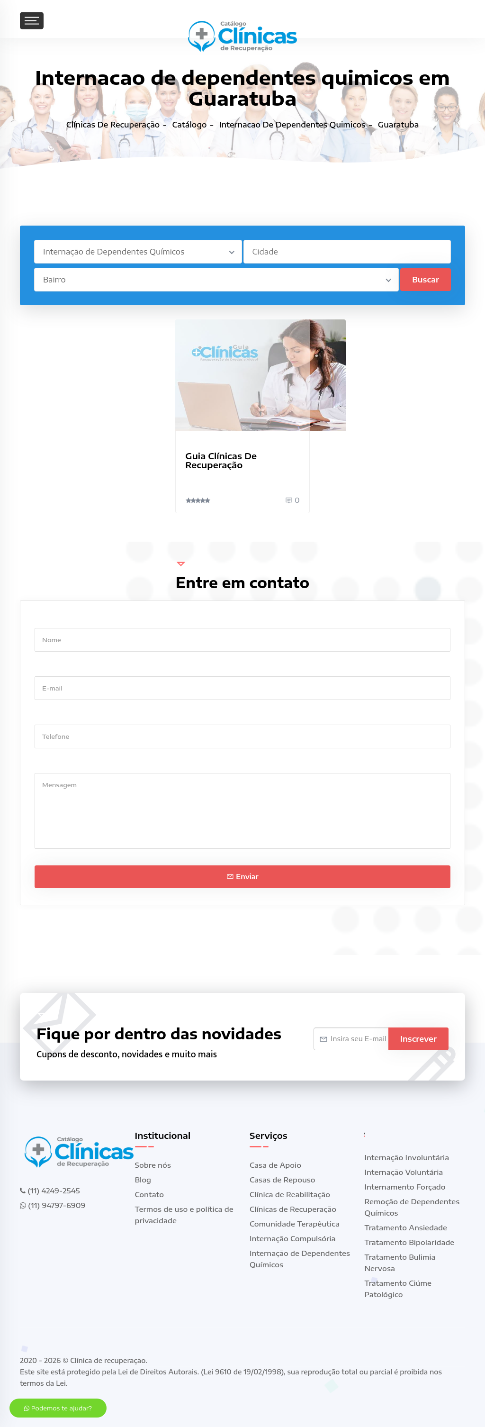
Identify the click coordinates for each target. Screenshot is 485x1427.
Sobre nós (153, 1165)
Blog (143, 1179)
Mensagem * (56, 764)
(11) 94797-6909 (52, 1205)
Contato (149, 1194)
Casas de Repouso (282, 1179)
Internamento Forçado (405, 1186)
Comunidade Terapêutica (295, 1223)
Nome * (48, 619)
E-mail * (49, 667)
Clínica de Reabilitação (290, 1194)
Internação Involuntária (407, 1157)
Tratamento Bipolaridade (410, 1242)
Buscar (425, 279)
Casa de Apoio (275, 1165)
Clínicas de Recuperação (293, 1209)
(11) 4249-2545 (50, 1190)
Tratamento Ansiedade (406, 1227)
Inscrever (418, 1039)
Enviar (242, 877)
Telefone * (52, 715)
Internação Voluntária (404, 1172)
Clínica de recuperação (107, 1360)
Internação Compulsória (293, 1238)
